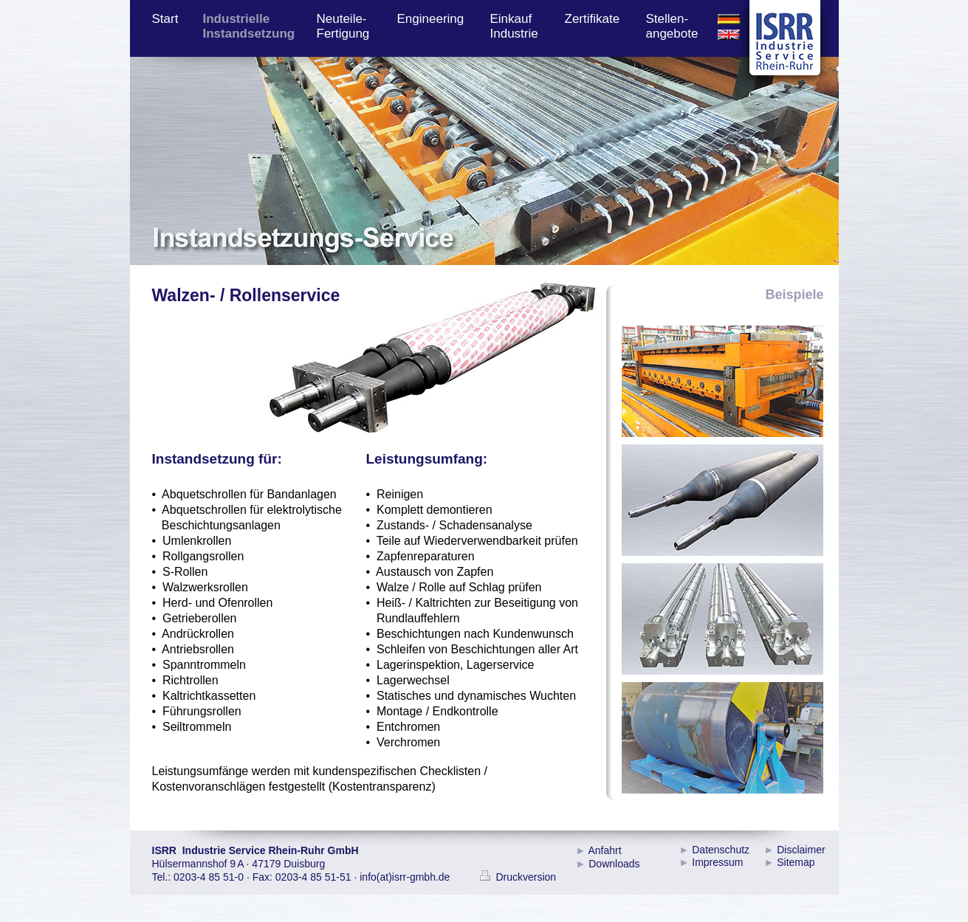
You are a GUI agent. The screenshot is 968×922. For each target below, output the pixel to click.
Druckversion (518, 877)
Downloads (613, 864)
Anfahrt (604, 850)
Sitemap (795, 862)
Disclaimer (801, 850)
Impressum (717, 862)
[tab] (722, 381)
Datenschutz (720, 850)
